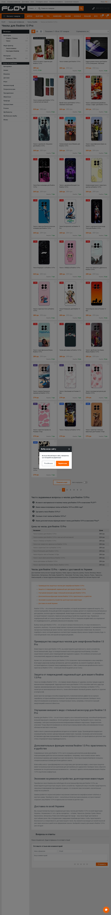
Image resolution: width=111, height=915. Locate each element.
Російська (48, 463)
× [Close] (69, 449)
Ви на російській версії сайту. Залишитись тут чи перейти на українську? (55, 456)
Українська (62, 463)
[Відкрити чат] (106, 909)
